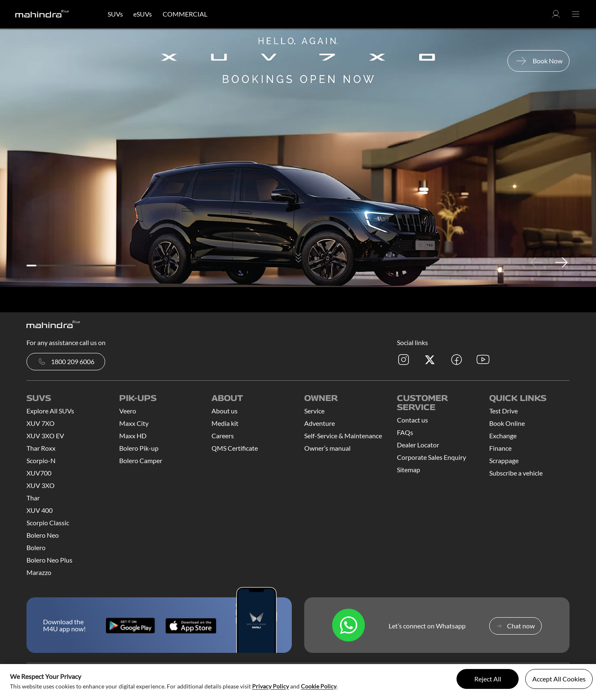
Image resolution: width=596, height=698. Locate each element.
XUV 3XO (40, 485)
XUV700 (38, 473)
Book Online (507, 423)
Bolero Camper (140, 460)
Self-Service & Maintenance (343, 436)
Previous (536, 262)
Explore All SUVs (50, 411)
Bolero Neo (42, 535)
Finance (500, 448)
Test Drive (503, 411)
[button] (556, 16)
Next (561, 262)
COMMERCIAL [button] (185, 14)
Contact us (412, 420)
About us (224, 411)
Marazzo (38, 572)
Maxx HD (133, 436)
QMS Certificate (234, 448)
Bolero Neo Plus (49, 560)
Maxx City (134, 423)
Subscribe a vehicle (516, 473)
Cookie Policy (318, 686)
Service (314, 411)
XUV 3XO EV (45, 436)
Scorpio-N (40, 460)
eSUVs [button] (142, 14)
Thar (33, 498)
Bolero (36, 547)
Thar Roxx (40, 448)
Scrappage (504, 460)
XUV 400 (39, 510)
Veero (127, 411)
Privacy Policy (270, 686)
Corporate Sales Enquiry (431, 457)
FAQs (405, 432)
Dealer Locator (418, 445)
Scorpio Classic (47, 523)
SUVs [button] (115, 14)
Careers (222, 436)
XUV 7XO (40, 423)
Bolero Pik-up (139, 448)
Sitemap (408, 469)
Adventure (319, 423)
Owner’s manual (327, 448)
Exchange (503, 436)
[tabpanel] (298, 158)
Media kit (224, 423)
